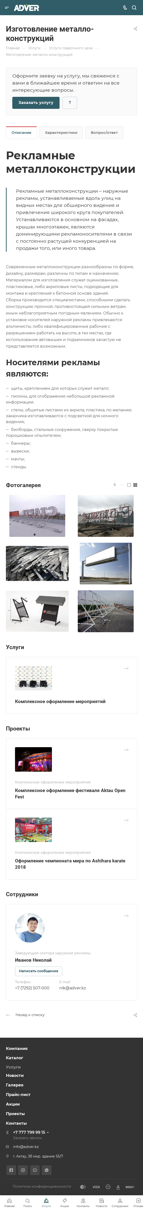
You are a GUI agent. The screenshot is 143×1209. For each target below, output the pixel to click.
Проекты (15, 1113)
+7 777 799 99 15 (29, 1132)
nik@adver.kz (72, 988)
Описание (22, 132)
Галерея (14, 1085)
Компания (17, 1048)
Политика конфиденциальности (42, 1186)
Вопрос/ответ (104, 132)
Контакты (16, 1123)
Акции (13, 1104)
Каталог (14, 1058)
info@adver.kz (26, 1147)
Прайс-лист (18, 1094)
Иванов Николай (33, 960)
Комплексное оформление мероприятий (60, 701)
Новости (15, 1075)
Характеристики (61, 132)
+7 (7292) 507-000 (32, 988)
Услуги (13, 1067)
